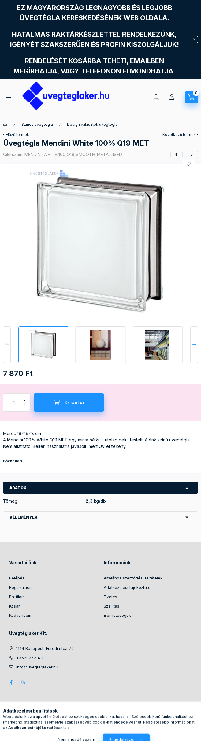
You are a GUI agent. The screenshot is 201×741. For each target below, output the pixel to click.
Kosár (14, 606)
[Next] (194, 344)
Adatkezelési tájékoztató (127, 587)
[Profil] (172, 97)
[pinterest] (192, 154)
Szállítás (111, 606)
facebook (11, 682)
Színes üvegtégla (37, 124)
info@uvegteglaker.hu (37, 667)
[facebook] (176, 154)
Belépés (16, 577)
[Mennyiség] (14, 402)
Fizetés (110, 596)
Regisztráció (21, 587)
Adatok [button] (18, 488)
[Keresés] (157, 97)
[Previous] (7, 344)
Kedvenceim (20, 615)
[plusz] (24, 398)
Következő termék (179, 134)
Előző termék (17, 134)
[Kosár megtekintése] (191, 97)
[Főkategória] (5, 124)
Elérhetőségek (117, 615)
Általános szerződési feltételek (133, 577)
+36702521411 (29, 657)
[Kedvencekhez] (189, 163)
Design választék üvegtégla (92, 124)
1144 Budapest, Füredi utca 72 (45, 648)
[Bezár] (194, 39)
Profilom (17, 596)
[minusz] (24, 407)
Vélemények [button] (23, 517)
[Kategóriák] (8, 97)
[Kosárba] (69, 402)
